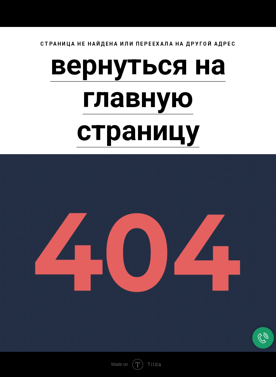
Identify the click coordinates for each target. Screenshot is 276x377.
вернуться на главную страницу (138, 98)
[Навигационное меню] (265, 11)
